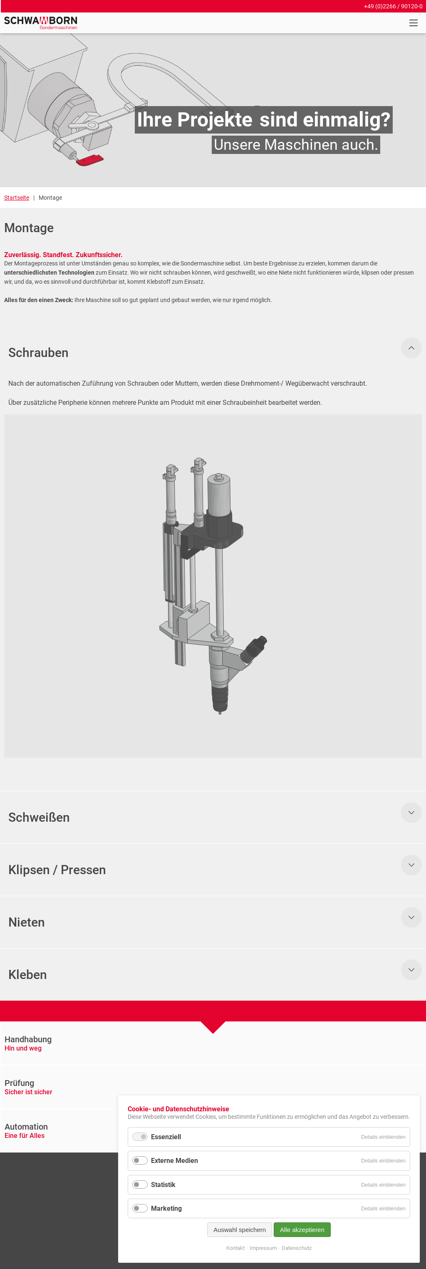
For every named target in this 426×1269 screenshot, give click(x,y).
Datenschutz (297, 1248)
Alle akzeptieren (302, 1229)
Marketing (166, 1208)
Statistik (163, 1185)
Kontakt (235, 1248)
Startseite (16, 197)
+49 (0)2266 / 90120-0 (393, 6)
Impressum (263, 1248)
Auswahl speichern (239, 1229)
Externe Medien (174, 1161)
